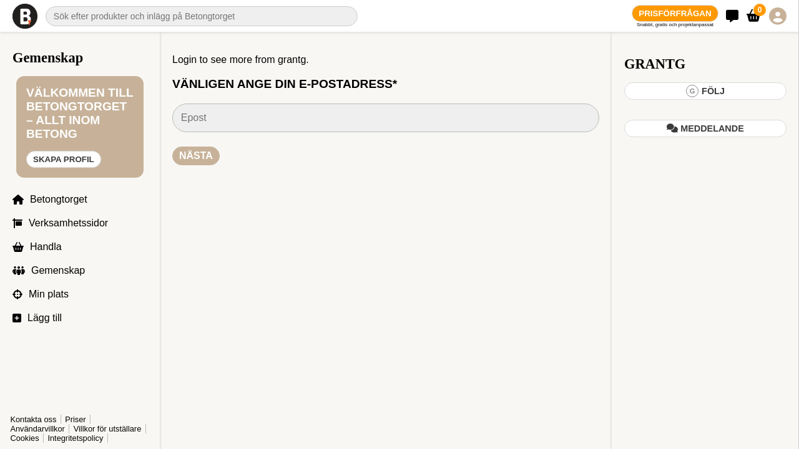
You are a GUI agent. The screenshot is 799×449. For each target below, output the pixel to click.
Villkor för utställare (108, 428)
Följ (705, 91)
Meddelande (705, 128)
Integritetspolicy (75, 438)
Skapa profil (63, 159)
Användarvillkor (37, 428)
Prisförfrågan (675, 13)
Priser (75, 419)
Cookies (24, 438)
